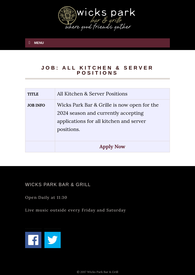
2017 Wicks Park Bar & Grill (99, 272)
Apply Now (112, 146)
